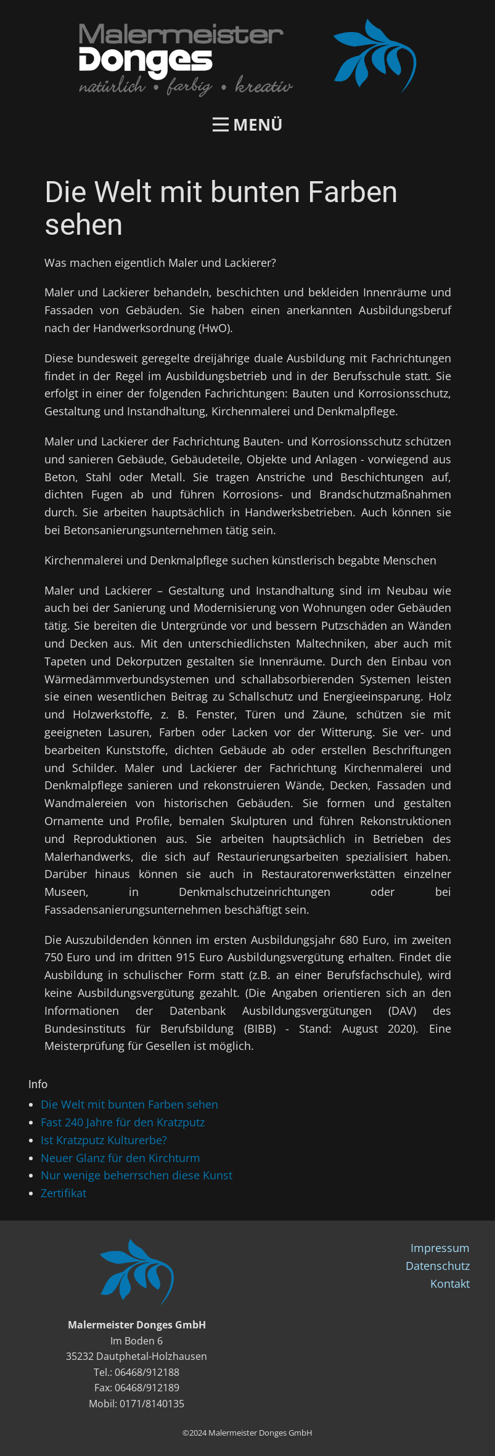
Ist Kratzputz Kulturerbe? (104, 1140)
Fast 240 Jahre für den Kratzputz (123, 1122)
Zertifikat (63, 1193)
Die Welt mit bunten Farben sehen (129, 1104)
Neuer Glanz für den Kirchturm (120, 1157)
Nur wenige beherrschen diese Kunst (136, 1175)
